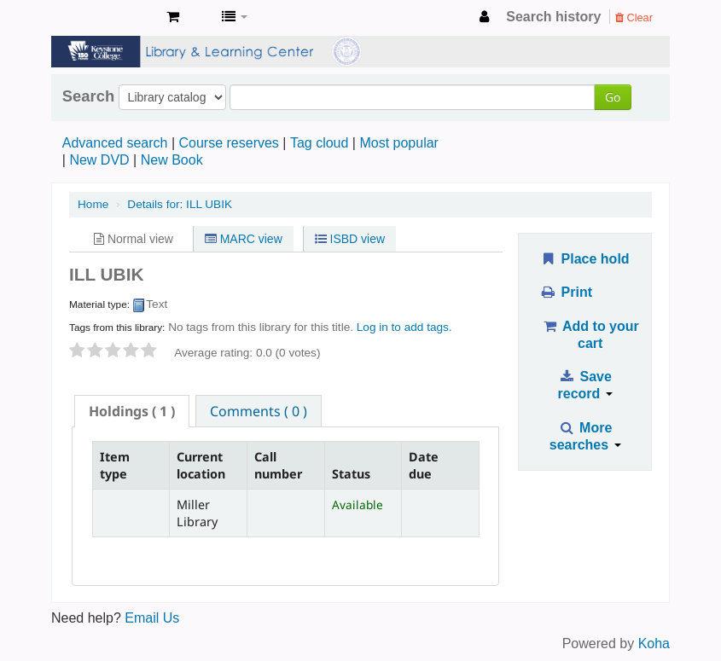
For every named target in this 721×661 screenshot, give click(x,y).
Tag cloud (319, 143)
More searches (585, 436)
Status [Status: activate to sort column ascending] (351, 474)
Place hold (585, 259)
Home (93, 204)
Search (88, 96)
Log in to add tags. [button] (404, 327)
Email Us (152, 618)
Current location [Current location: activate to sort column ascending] (201, 465)
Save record (585, 385)
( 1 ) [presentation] (132, 411)
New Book (172, 160)
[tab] (131, 411)
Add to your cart (590, 335)
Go (612, 97)
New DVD (99, 160)
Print (566, 292)
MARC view (243, 239)
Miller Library (111, 17)
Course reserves (228, 143)
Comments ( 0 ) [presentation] (258, 411)
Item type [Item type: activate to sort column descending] (115, 465)
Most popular (399, 143)
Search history (553, 16)
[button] (173, 17)
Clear (634, 17)
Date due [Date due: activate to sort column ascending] (424, 465)
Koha (654, 643)
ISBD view (350, 239)
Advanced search (115, 143)
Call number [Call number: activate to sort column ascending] (278, 465)
